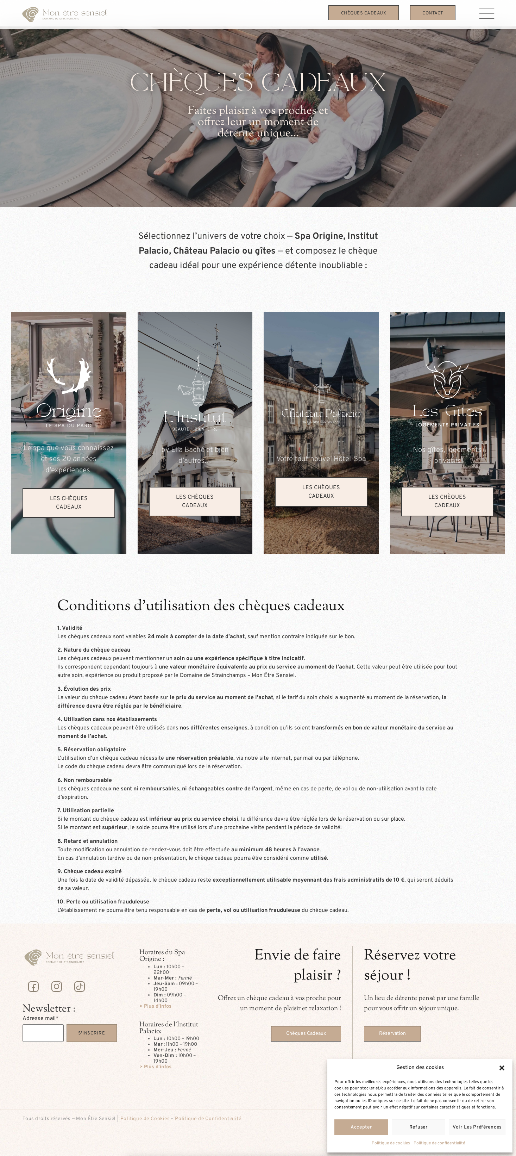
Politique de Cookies (145, 1119)
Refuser (418, 1127)
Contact (432, 13)
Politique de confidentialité (439, 1143)
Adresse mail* (41, 1018)
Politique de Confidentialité (208, 1119)
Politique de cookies (391, 1143)
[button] (501, 1067)
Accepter (361, 1127)
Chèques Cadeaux (363, 13)
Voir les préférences (477, 1127)
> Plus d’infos (155, 1006)
